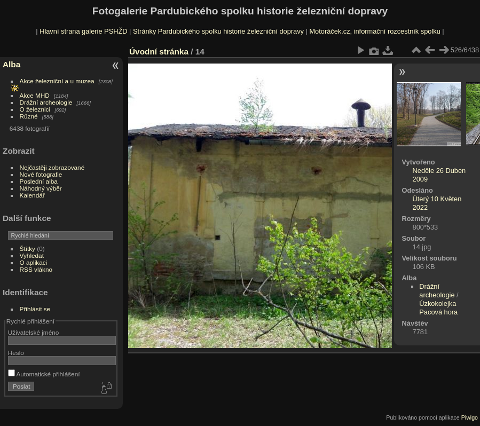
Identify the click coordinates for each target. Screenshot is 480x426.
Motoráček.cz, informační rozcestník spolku (374, 31)
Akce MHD (35, 95)
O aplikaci (34, 262)
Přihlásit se (35, 308)
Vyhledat (32, 255)
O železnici (35, 109)
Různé (29, 116)
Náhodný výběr (41, 188)
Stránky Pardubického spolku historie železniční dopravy (218, 31)
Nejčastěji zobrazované (52, 167)
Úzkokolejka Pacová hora (438, 307)
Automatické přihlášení (44, 373)
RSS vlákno (36, 269)
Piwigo (469, 417)
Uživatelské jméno (33, 332)
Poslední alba (39, 181)
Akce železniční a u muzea (57, 80)
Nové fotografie (41, 174)
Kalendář (32, 195)
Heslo (16, 352)
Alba (11, 64)
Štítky (27, 248)
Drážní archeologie (46, 102)
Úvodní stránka (158, 51)
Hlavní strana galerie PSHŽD (83, 31)
